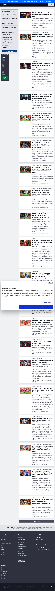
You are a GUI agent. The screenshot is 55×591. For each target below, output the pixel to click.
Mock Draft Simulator (23, 555)
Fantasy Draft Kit (22, 550)
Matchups (20, 548)
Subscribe (38, 537)
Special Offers (39, 539)
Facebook (5, 573)
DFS (2, 551)
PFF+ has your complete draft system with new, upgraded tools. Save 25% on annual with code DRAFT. (28, 1)
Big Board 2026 (21, 553)
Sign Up (4, 78)
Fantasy (36, 32)
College (2, 552)
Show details (47, 302)
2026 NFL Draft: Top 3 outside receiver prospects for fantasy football (42, 390)
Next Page (37, 521)
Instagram (5, 569)
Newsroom (3, 539)
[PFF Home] (5, 4)
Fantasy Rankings (22, 551)
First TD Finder (21, 539)
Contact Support (40, 547)
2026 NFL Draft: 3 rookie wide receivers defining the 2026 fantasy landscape (41, 274)
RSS (4, 578)
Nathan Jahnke (40, 56)
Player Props (21, 537)
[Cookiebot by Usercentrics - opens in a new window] (47, 283)
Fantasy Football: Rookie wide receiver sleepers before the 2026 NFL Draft (42, 420)
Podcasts (5, 577)
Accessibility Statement (30, 586)
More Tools (9, 51)
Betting (2, 547)
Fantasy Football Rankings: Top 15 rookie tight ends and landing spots (42, 36)
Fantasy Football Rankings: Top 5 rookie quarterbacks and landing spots (42, 65)
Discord (4, 575)
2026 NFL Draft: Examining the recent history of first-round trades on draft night (42, 96)
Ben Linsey (39, 266)
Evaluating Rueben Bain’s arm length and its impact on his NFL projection (42, 242)
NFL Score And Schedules (24, 541)
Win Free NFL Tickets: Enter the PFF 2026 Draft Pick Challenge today (42, 14)
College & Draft (38, 11)
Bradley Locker (40, 107)
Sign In (51, 4)
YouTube (5, 571)
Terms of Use (19, 586)
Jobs (2, 537)
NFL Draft (3, 554)
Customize (27, 307)
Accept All (44, 307)
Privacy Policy (10, 586)
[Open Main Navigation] (2, 4)
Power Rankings (22, 546)
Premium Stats (21, 544)
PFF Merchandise (40, 541)
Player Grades (21, 542)
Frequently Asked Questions (42, 549)
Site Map (3, 586)
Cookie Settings (4, 587)
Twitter (4, 568)
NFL (35, 238)
